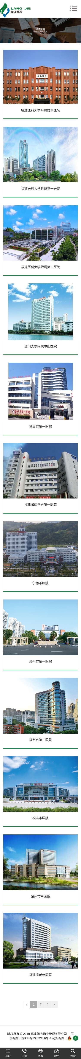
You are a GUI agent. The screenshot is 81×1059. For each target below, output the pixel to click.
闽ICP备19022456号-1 (36, 1038)
